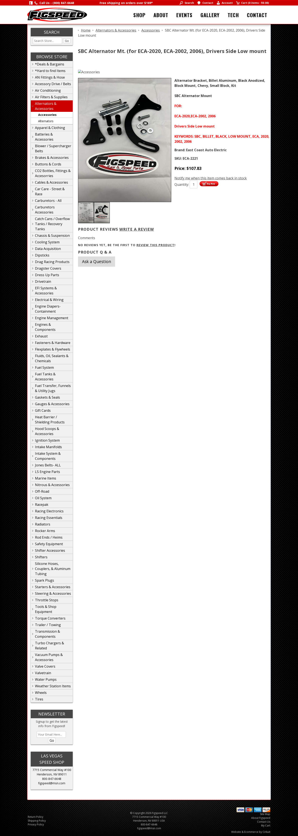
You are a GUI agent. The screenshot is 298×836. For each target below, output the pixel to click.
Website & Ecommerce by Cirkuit (250, 832)
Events (184, 15)
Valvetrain (43, 673)
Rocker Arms (45, 530)
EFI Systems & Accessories (46, 290)
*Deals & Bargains (49, 64)
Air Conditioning (48, 90)
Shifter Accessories (50, 550)
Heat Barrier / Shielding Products (50, 419)
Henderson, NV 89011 (52, 774)
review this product (155, 245)
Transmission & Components (47, 634)
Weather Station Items (53, 686)
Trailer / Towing (48, 624)
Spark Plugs (44, 580)
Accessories (47, 115)
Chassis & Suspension (52, 235)
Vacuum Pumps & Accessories (49, 657)
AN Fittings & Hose (50, 77)
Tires (39, 699)
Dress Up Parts (47, 275)
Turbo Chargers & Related (49, 645)
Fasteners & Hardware (52, 342)
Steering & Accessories (53, 593)
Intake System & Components (48, 456)
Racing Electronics (49, 511)
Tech (233, 15)
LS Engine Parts (47, 471)
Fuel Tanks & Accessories (45, 376)
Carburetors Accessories (45, 210)
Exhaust (41, 336)
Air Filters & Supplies (51, 97)
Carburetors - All (48, 200)
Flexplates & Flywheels (52, 349)
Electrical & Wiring (49, 299)
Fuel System (44, 367)
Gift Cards (43, 410)
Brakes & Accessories (52, 157)
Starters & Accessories (52, 587)
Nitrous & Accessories (52, 484)
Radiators (42, 524)
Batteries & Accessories (44, 137)
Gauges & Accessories (52, 404)
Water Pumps (46, 679)
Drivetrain (43, 281)
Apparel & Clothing (50, 127)
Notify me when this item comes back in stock (210, 178)
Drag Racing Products (52, 261)
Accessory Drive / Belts (53, 84)
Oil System (43, 498)
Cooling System (47, 242)
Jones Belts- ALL (48, 465)
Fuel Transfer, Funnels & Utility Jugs (53, 388)
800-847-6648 (51, 779)
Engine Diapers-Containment (48, 309)
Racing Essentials (48, 517)
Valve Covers (45, 666)
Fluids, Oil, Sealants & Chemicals (51, 358)
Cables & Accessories (51, 182)
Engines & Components (45, 327)
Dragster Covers (48, 268)
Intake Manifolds (48, 447)
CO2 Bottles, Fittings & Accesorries (53, 173)
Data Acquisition (48, 248)
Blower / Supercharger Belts (53, 148)
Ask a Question (96, 261)
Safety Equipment (49, 544)
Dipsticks (42, 255)
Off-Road (42, 491)
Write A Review (136, 229)
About (160, 15)
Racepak (41, 504)
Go (67, 41)
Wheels (41, 692)
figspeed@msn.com (51, 783)
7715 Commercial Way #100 (51, 770)
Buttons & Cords (48, 164)
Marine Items (45, 478)
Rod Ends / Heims (49, 537)
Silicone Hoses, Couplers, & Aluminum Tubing (52, 568)
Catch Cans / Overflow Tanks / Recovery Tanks (52, 223)
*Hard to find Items (50, 70)
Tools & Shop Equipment (45, 609)
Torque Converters (50, 618)
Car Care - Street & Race (50, 191)
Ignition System (47, 440)
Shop (139, 15)
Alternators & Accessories (45, 106)
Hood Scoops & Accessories (47, 431)
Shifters (41, 557)
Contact (257, 15)
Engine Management (51, 318)
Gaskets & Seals (47, 397)
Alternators (45, 121)
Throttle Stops (46, 600)
